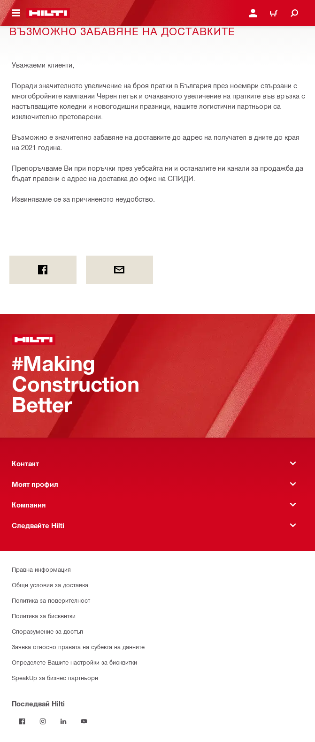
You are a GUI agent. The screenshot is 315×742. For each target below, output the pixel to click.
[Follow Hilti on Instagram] (42, 721)
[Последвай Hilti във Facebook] (22, 721)
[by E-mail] (119, 270)
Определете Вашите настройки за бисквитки (74, 662)
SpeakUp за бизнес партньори (55, 677)
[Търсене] (294, 13)
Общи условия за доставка (50, 584)
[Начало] (48, 13)
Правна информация (41, 569)
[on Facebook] (43, 270)
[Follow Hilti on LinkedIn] (63, 721)
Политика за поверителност (51, 600)
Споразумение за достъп (47, 631)
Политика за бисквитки (44, 615)
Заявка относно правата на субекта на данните (78, 646)
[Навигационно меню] (16, 13)
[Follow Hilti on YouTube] (84, 721)
